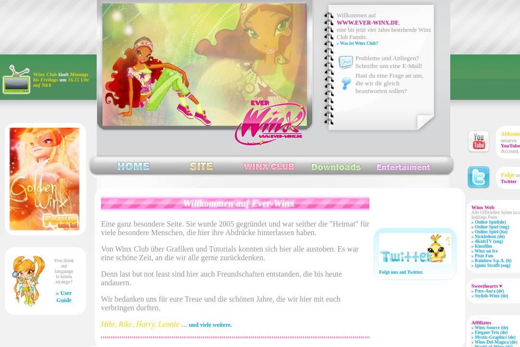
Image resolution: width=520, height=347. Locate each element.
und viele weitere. (210, 324)
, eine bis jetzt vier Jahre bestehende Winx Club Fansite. (384, 29)
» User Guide (64, 297)
